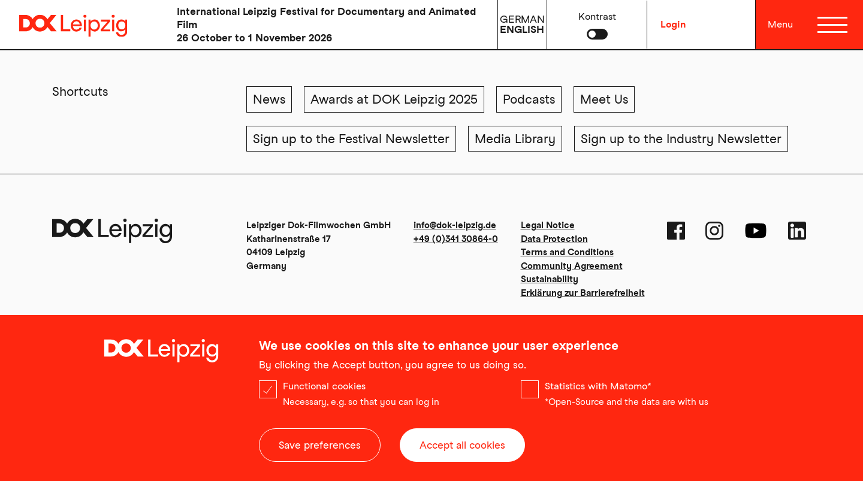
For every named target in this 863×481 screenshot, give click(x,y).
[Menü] (832, 25)
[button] (597, 25)
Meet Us (604, 99)
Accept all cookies (462, 448)
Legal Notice (548, 225)
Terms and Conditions (567, 252)
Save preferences (320, 448)
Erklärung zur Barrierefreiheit (583, 293)
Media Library (515, 138)
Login (673, 24)
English (522, 29)
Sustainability (549, 279)
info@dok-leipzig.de (455, 225)
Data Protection (554, 239)
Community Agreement (572, 266)
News (269, 99)
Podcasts (529, 99)
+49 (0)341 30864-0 (456, 239)
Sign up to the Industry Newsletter (681, 138)
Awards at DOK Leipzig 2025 (394, 99)
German (522, 19)
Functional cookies (324, 389)
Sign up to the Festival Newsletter (351, 138)
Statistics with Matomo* (598, 389)
